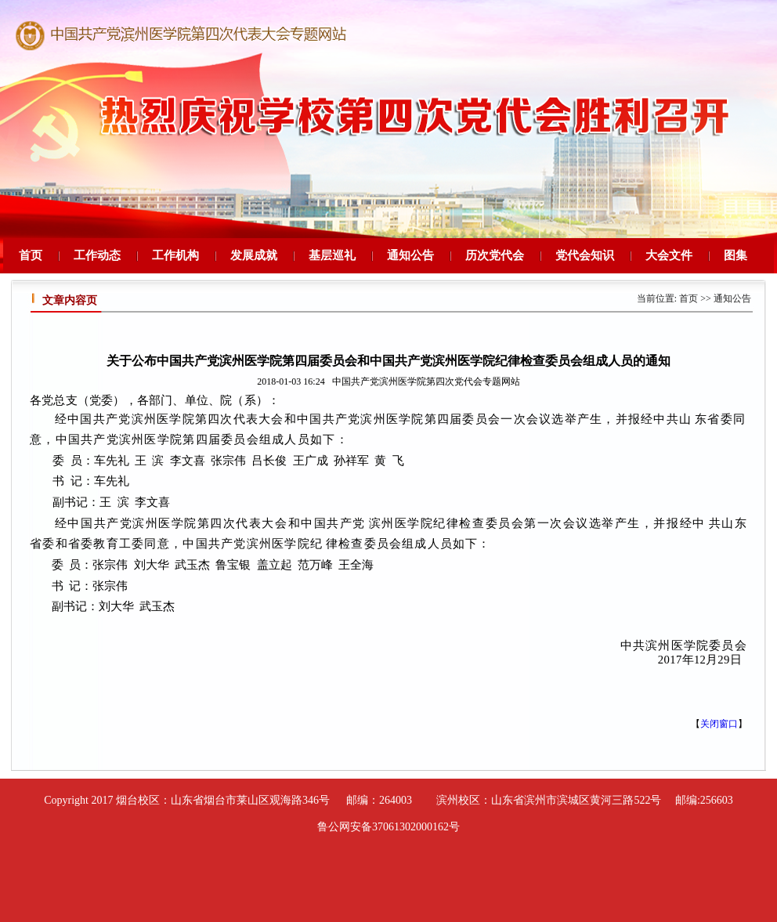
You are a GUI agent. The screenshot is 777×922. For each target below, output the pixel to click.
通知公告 (410, 255)
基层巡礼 (332, 255)
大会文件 (668, 255)
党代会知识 (584, 255)
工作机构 (175, 255)
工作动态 (97, 255)
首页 (30, 255)
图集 (735, 255)
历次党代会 (494, 255)
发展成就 (253, 255)
